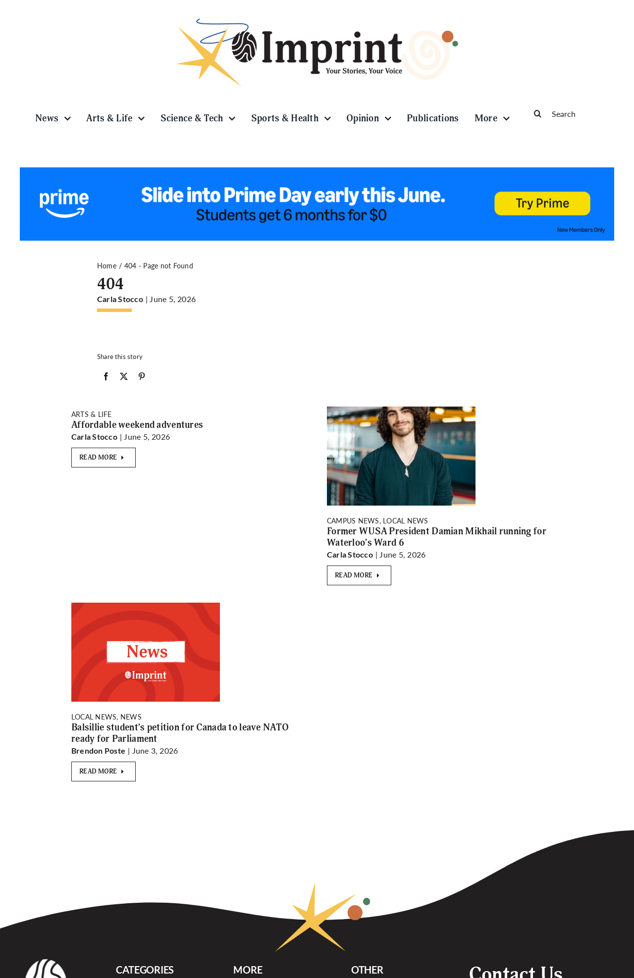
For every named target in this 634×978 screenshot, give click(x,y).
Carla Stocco (120, 299)
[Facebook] (106, 378)
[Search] (569, 113)
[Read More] (103, 457)
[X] (124, 378)
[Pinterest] (142, 378)
